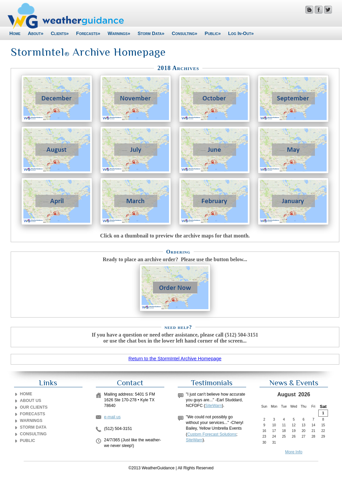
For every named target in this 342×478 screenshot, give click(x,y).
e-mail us (112, 417)
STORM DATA (33, 427)
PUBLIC (27, 440)
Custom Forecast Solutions (211, 434)
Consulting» (184, 33)
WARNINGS (31, 420)
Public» (213, 33)
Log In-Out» (241, 33)
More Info (294, 452)
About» (35, 33)
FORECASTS (32, 414)
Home (14, 33)
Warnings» (119, 33)
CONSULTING (33, 434)
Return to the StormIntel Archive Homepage (175, 358)
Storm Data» (151, 33)
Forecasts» (88, 33)
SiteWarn (213, 405)
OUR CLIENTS (34, 407)
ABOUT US (30, 400)
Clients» (60, 33)
